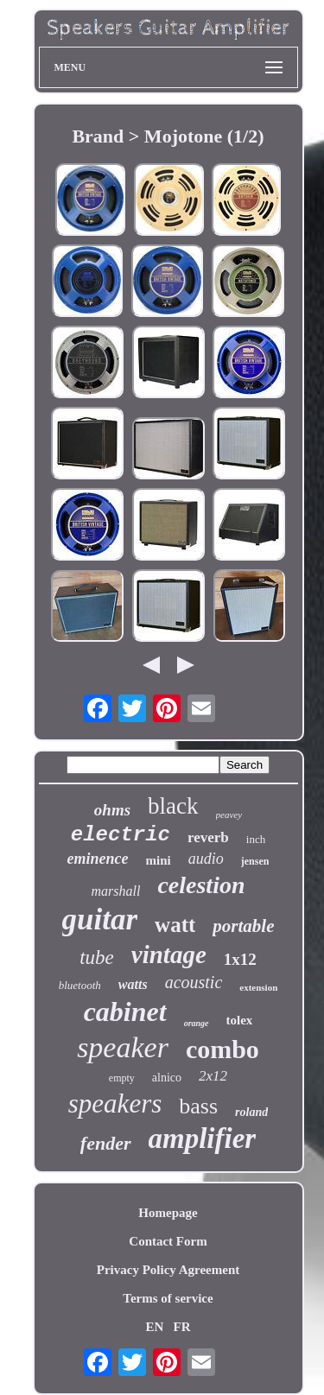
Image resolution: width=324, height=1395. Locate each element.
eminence (98, 858)
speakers (115, 1103)
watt (175, 924)
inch (255, 839)
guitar (100, 919)
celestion (201, 885)
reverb (208, 837)
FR (182, 1327)
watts (133, 984)
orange (196, 1023)
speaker (122, 1047)
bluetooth (80, 985)
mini (158, 860)
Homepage (167, 1213)
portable (243, 926)
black (173, 806)
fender (105, 1143)
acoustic (194, 982)
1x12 (240, 959)
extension (258, 987)
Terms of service (168, 1298)
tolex (239, 1020)
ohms (112, 810)
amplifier (203, 1138)
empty (122, 1078)
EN (154, 1327)
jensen (255, 861)
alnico (166, 1077)
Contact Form (167, 1241)
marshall (116, 891)
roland (251, 1112)
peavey (229, 814)
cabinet (125, 1011)
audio (206, 858)
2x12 (213, 1076)
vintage (168, 954)
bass (198, 1106)
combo (222, 1049)
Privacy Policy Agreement (168, 1270)
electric (120, 835)
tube (96, 957)
